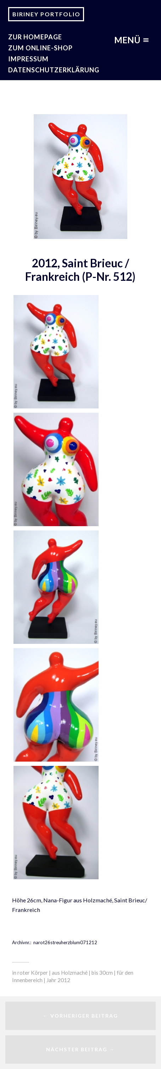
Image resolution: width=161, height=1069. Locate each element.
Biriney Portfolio (46, 14)
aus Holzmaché (70, 972)
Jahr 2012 (58, 980)
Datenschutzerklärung (53, 70)
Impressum (28, 59)
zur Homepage (35, 37)
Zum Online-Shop (40, 48)
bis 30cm (102, 972)
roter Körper (32, 972)
